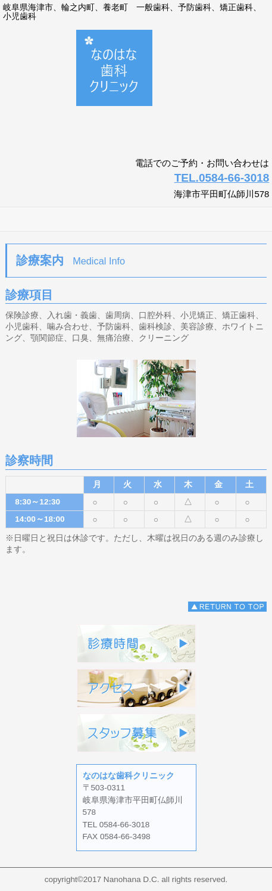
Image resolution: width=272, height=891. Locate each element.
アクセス (136, 688)
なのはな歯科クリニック (135, 89)
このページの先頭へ (227, 607)
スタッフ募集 (136, 733)
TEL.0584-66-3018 (222, 178)
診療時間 (136, 643)
